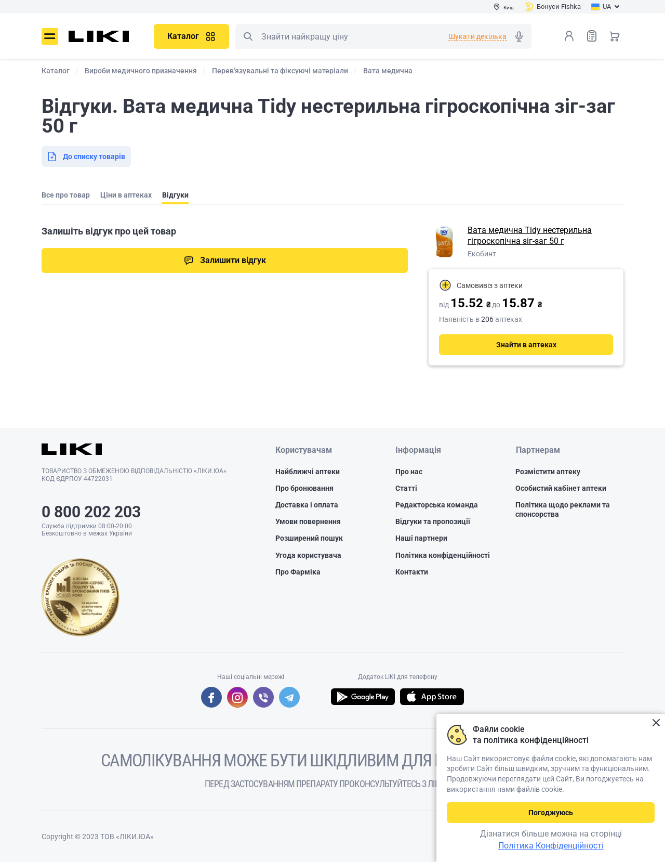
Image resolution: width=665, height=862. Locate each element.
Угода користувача (308, 555)
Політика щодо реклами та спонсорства (562, 509)
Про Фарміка (298, 572)
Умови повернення (308, 521)
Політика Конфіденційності (551, 846)
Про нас (408, 471)
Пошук (247, 36)
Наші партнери (421, 538)
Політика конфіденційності (442, 555)
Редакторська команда (436, 505)
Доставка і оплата (306, 505)
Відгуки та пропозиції (432, 521)
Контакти (411, 572)
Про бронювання (304, 488)
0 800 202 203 (91, 512)
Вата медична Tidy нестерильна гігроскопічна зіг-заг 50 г (530, 235)
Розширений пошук (309, 538)
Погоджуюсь (550, 812)
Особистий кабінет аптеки (560, 488)
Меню (50, 36)
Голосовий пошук (519, 36)
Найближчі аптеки (307, 471)
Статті (406, 488)
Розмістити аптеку (547, 471)
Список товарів (592, 35)
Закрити (656, 723)
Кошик (614, 36)
